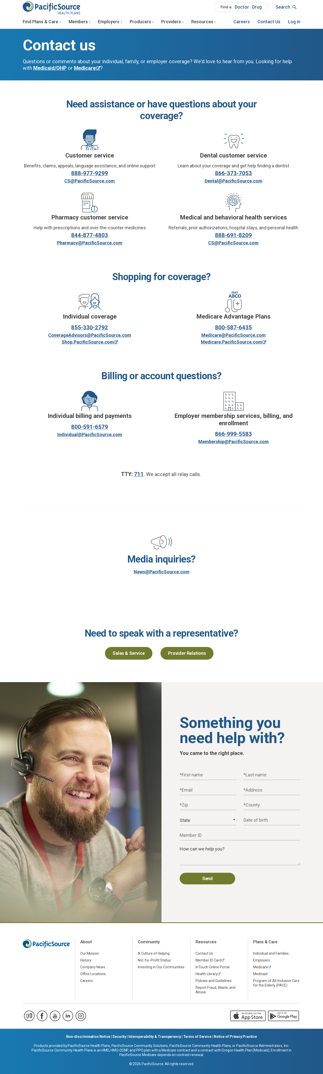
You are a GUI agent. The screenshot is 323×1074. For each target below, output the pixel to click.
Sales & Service (129, 657)
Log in (294, 24)
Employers (108, 24)
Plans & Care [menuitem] (265, 945)
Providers (171, 24)
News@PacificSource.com (162, 575)
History (85, 964)
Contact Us (268, 24)
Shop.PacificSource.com (88, 346)
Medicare (260, 971)
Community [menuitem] (149, 945)
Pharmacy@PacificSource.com (89, 247)
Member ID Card (208, 964)
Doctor (242, 9)
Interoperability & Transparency (154, 1040)
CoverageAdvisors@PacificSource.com (89, 339)
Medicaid (260, 978)
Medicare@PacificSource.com (233, 339)
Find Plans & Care (40, 24)
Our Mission (89, 957)
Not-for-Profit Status (154, 964)
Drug (257, 9)
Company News (92, 971)
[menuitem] (241, 10)
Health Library (207, 978)
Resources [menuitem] (206, 945)
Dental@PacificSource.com (233, 185)
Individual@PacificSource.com (89, 438)
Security (119, 1040)
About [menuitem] (86, 945)
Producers (140, 24)
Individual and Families (271, 957)
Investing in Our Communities (161, 971)
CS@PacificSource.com (89, 185)
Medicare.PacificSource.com (231, 346)
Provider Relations (187, 657)
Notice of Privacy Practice (235, 1040)
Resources (202, 24)
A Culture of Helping (154, 957)
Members (78, 24)
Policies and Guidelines (214, 985)
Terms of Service (197, 1040)
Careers (241, 24)
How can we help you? (202, 853)
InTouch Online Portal (212, 971)
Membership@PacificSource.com (233, 445)
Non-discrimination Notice (88, 1040)
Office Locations (93, 978)
